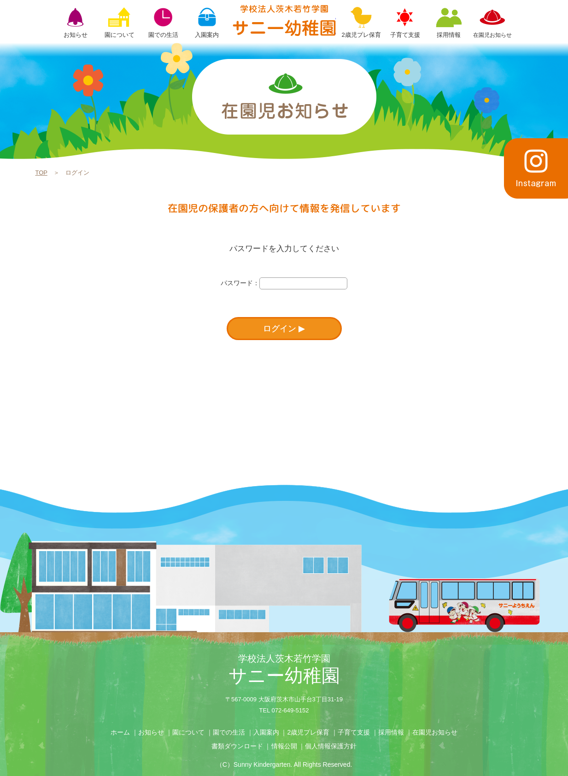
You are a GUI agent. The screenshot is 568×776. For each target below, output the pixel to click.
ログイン (279, 328)
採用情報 (391, 732)
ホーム (120, 732)
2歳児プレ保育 (308, 732)
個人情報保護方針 (331, 746)
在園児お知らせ (434, 732)
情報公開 (284, 746)
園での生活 (229, 732)
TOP (41, 172)
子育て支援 (354, 732)
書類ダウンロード (237, 746)
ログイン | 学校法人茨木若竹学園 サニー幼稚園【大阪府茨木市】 (284, 20)
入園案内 (266, 732)
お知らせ (151, 732)
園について (188, 732)
